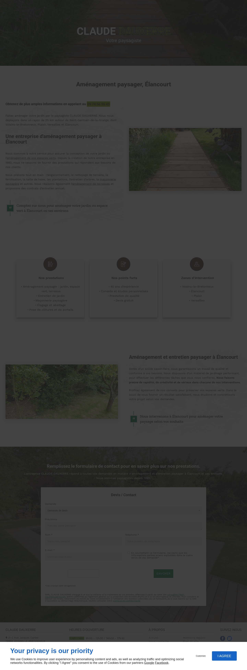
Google (149, 663)
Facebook (161, 663)
